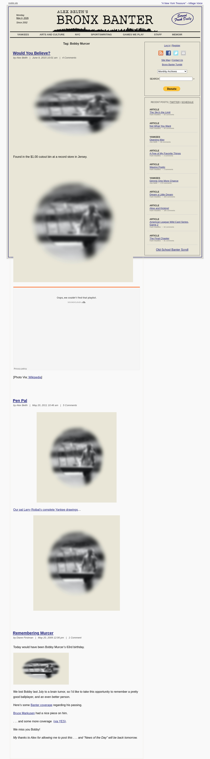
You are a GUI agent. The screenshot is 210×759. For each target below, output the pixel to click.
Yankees (23, 34)
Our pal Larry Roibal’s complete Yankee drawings (45, 509)
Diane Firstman (24, 637)
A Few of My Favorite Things (165, 153)
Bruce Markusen (24, 713)
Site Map (165, 60)
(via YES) (59, 721)
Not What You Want (160, 126)
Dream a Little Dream (161, 194)
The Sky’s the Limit (160, 112)
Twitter (175, 102)
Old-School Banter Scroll (172, 249)
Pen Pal (20, 400)
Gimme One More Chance (164, 180)
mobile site (13, 3)
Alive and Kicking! (159, 208)
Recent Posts (159, 102)
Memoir (177, 34)
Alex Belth (22, 57)
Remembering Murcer (33, 633)
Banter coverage (41, 705)
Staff (158, 34)
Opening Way (157, 139)
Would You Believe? (32, 53)
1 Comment (75, 637)
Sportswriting (101, 34)
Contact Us (177, 60)
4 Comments (69, 57)
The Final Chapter (159, 238)
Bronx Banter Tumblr (172, 64)
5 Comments (70, 405)
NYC (77, 34)
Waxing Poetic (157, 167)
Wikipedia (34, 377)
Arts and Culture (52, 34)
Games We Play (133, 34)
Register (176, 45)
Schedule (188, 102)
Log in (167, 45)
